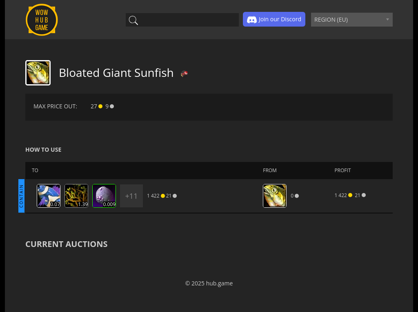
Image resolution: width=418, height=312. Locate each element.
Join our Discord (274, 20)
